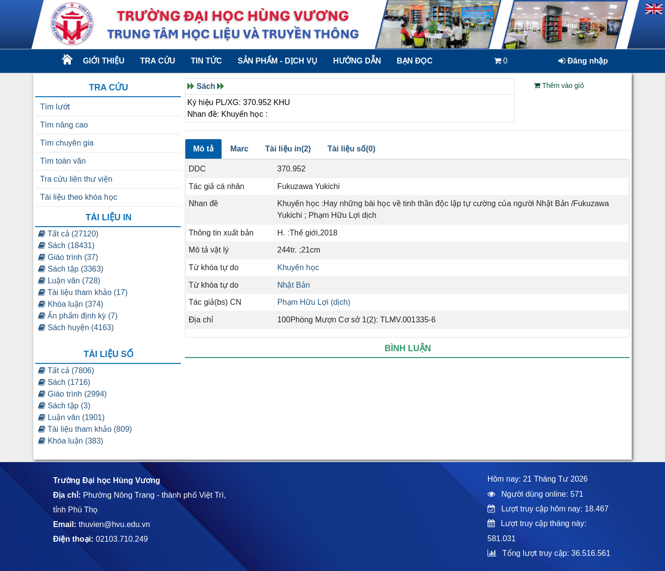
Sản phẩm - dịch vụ (277, 61)
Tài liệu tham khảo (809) (85, 429)
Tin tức (206, 61)
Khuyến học (298, 267)
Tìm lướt (55, 107)
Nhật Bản (293, 285)
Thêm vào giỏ (559, 85)
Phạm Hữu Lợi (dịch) (314, 302)
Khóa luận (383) (70, 441)
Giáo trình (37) (68, 257)
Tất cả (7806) (66, 370)
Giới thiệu (103, 61)
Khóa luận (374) (70, 304)
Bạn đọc (415, 61)
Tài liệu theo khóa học (78, 197)
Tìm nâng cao (64, 125)
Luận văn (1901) (71, 417)
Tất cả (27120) (68, 234)
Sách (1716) (64, 382)
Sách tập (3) (64, 406)
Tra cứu (158, 61)
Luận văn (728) (69, 280)
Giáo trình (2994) (72, 394)
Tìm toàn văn (63, 161)
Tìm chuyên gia (66, 143)
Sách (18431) (66, 245)
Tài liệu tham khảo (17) (83, 292)
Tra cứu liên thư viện (76, 179)
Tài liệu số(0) (352, 149)
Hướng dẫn (357, 61)
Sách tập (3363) (70, 269)
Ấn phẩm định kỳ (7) (78, 316)
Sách (206, 86)
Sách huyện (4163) (76, 327)
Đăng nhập (583, 61)
